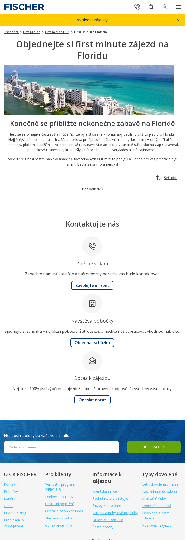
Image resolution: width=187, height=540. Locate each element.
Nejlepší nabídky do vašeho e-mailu (36, 435)
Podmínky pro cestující (111, 498)
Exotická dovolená (156, 505)
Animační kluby (154, 498)
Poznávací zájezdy (156, 525)
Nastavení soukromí (61, 518)
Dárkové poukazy (59, 496)
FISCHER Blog (15, 513)
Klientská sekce (105, 491)
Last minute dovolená (159, 491)
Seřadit (166, 177)
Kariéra (9, 498)
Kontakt (10, 484)
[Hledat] (151, 7)
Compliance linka (58, 525)
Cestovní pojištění (59, 503)
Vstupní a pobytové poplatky (115, 512)
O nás (8, 505)
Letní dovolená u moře (160, 484)
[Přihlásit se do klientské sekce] (165, 7)
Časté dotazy (103, 527)
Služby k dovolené (107, 505)
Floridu (168, 134)
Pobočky (11, 491)
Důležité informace (108, 520)
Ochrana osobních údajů (64, 511)
